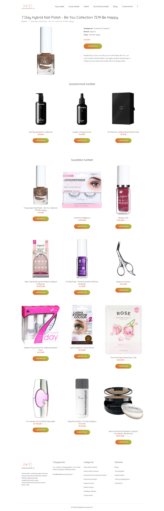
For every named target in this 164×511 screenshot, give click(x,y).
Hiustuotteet (74, 6)
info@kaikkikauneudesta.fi (62, 474)
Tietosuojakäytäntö (122, 479)
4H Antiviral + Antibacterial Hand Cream (123, 132)
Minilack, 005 (123, 218)
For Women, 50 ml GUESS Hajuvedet (40, 421)
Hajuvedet (59, 6)
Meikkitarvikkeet (90, 491)
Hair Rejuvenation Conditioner (41, 132)
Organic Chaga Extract (82, 132)
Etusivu (24, 21)
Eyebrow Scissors (123, 282)
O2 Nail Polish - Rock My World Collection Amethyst (82, 283)
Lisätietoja (93, 46)
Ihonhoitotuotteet (101, 6)
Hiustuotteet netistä (91, 471)
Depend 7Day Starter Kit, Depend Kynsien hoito (40, 349)
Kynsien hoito (89, 483)
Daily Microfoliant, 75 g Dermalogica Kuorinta (82, 422)
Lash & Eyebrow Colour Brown (82, 348)
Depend (106, 28)
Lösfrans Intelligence (82, 218)
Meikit (86, 6)
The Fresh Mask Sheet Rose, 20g (123, 357)
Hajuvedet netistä (90, 467)
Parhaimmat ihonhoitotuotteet (95, 475)
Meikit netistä (89, 487)
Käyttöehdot (119, 475)
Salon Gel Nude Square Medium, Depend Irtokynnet (41, 283)
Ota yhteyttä (119, 471)
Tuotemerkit (127, 6)
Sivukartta (118, 483)
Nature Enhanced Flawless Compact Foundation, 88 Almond (123, 432)
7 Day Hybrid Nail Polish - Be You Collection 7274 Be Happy (41, 209)
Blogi (115, 6)
